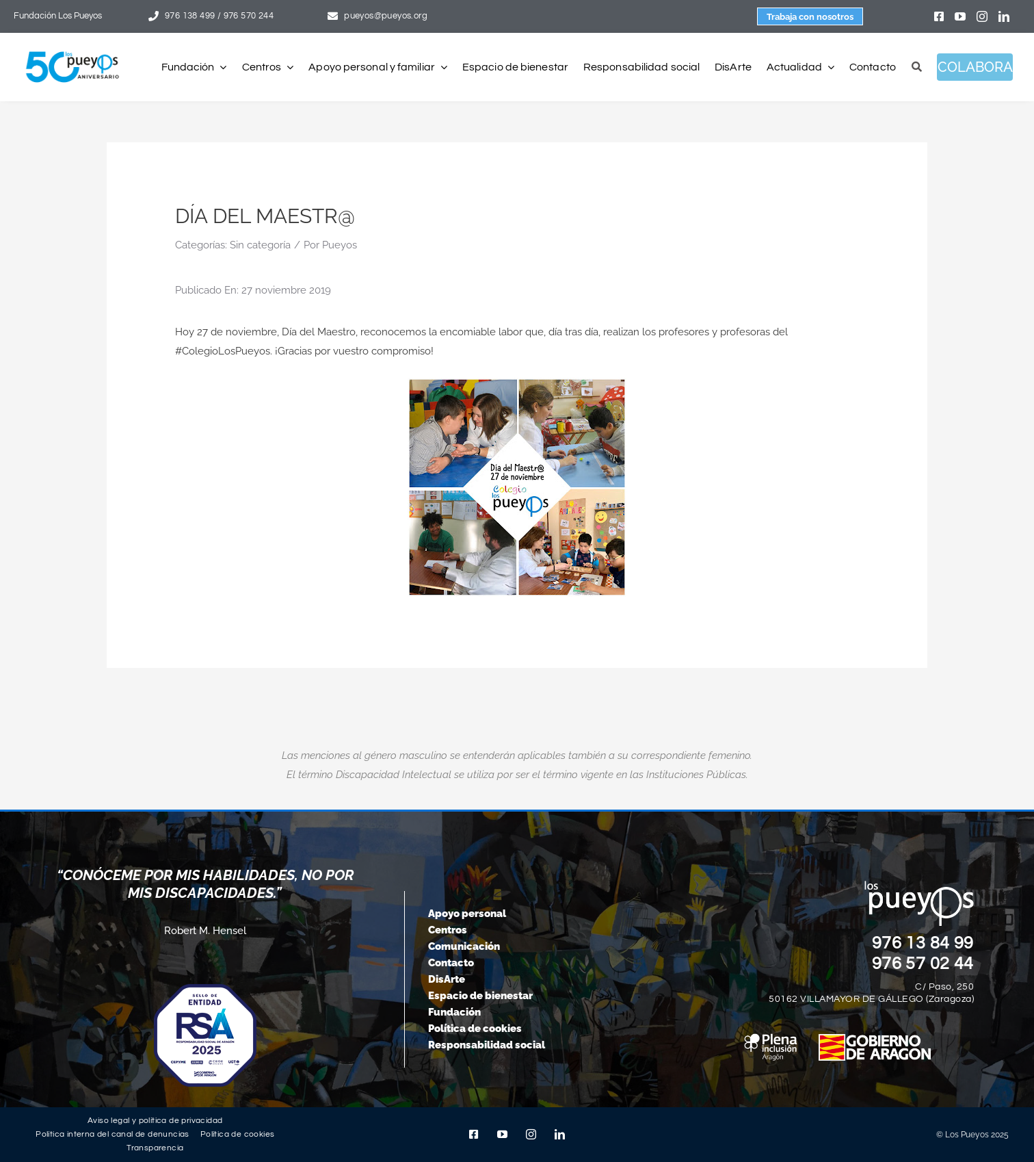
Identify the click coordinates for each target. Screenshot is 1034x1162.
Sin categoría (260, 245)
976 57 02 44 (923, 963)
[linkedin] (1003, 16)
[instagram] (982, 16)
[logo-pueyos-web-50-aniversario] (72, 52)
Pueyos (339, 245)
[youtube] (960, 16)
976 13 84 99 (923, 943)
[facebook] (939, 16)
